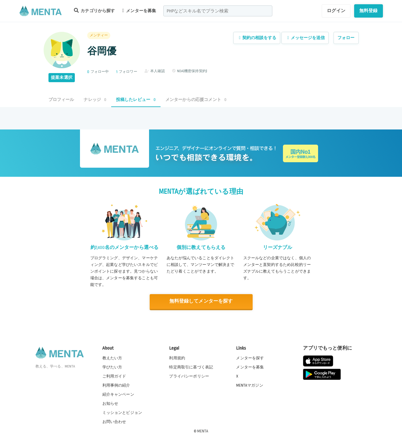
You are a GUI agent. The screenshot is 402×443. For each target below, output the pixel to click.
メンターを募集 (139, 10)
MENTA (202, 430)
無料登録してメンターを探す (201, 301)
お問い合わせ (114, 421)
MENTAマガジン (249, 385)
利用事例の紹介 (116, 385)
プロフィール (61, 99)
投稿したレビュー (136, 99)
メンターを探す (250, 358)
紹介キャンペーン (118, 394)
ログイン (336, 10)
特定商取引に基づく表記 (191, 367)
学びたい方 (112, 367)
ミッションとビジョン (122, 412)
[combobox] (217, 10)
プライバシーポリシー (189, 376)
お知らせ (110, 403)
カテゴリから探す (94, 10)
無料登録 (368, 10)
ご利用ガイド (114, 376)
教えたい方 (112, 358)
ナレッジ (95, 99)
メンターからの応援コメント (196, 99)
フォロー (346, 37)
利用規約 (177, 358)
